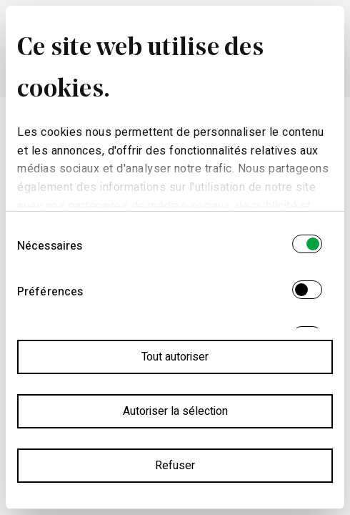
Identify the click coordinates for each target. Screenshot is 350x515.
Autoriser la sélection (175, 411)
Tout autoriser (175, 357)
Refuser (175, 465)
